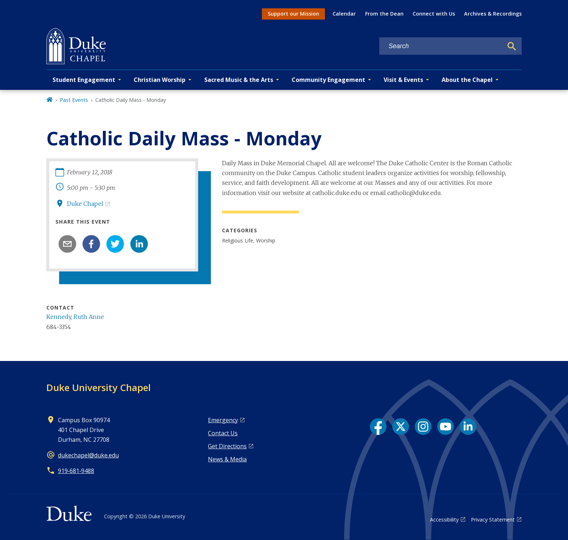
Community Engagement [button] (328, 80)
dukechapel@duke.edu (88, 455)
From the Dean (384, 13)
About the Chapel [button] (467, 80)
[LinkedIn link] (468, 426)
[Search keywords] (441, 46)
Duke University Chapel (98, 387)
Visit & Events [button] (403, 80)
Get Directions (227, 446)
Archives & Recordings (493, 13)
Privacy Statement (493, 519)
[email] (67, 244)
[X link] (400, 426)
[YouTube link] (445, 426)
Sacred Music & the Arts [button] (238, 80)
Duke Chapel (85, 203)
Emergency (223, 420)
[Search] (511, 46)
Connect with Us (434, 13)
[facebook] (91, 244)
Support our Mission (293, 13)
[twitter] (115, 244)
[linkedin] (139, 244)
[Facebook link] (378, 426)
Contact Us (223, 433)
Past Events (74, 99)
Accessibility (444, 519)
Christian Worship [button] (159, 80)
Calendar (344, 13)
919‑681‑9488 (76, 471)
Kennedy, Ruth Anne (75, 316)
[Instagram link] (423, 426)
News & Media (227, 459)
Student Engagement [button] (84, 80)
